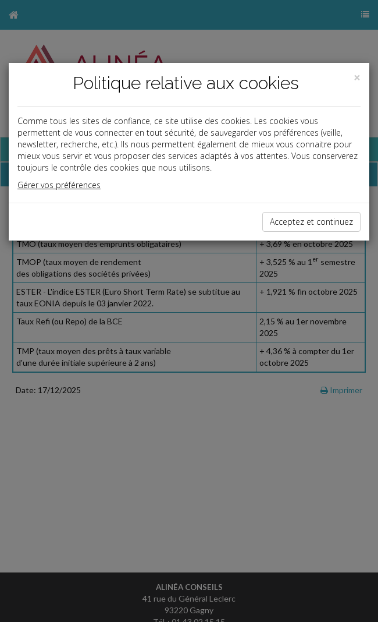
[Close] (357, 78)
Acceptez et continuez (311, 221)
